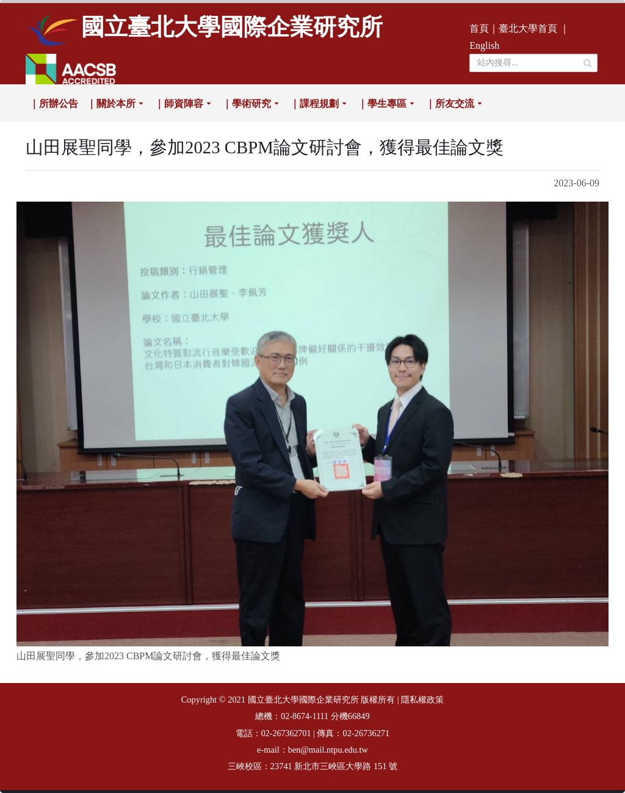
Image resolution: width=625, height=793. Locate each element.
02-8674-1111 (304, 716)
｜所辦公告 (53, 103)
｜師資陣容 (178, 103)
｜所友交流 (449, 103)
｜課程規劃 (314, 103)
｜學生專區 (382, 103)
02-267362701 (286, 733)
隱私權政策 (422, 699)
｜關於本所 (111, 103)
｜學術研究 (246, 103)
